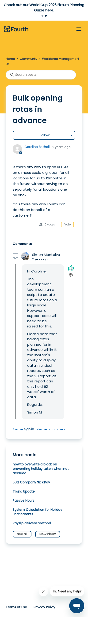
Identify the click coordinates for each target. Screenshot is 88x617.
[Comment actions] (71, 275)
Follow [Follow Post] (45, 135)
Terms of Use (16, 607)
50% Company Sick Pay (31, 482)
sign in (29, 429)
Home (10, 59)
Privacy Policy (44, 607)
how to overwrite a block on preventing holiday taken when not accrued (41, 468)
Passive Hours (23, 500)
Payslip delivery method (32, 523)
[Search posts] (41, 75)
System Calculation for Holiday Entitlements (37, 511)
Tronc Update (24, 491)
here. (49, 10)
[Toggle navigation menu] (79, 29)
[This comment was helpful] (70, 268)
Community (28, 59)
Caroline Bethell (37, 147)
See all (22, 534)
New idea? (47, 534)
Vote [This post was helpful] (67, 224)
